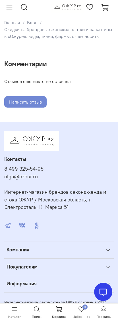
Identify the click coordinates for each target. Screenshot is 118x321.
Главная (12, 22)
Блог (32, 22)
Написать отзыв (25, 102)
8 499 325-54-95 (24, 169)
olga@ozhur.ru (21, 176)
